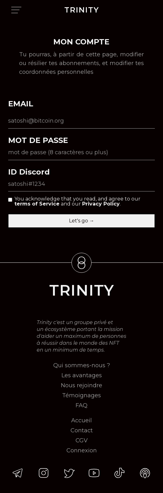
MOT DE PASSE (38, 140)
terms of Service (37, 204)
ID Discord (29, 172)
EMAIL (20, 103)
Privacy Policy (101, 204)
